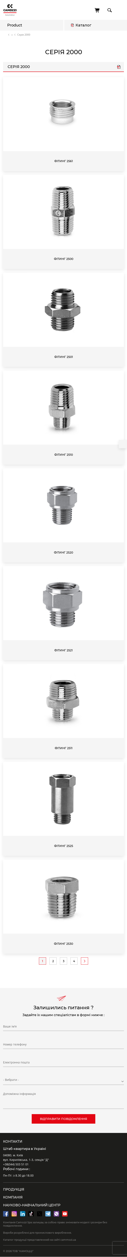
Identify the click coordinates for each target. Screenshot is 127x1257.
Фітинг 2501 (63, 357)
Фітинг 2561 (63, 161)
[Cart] (97, 10)
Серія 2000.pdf (119, 67)
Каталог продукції (12, 34)
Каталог (83, 25)
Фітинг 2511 (63, 748)
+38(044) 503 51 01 (16, 1164)
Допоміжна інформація (19, 1094)
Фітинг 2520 (63, 552)
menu (120, 10)
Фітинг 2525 (63, 846)
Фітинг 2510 (63, 455)
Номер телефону (15, 1044)
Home (5, 34)
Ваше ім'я (10, 1026)
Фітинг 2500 (63, 259)
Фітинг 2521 (63, 650)
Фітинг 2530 (63, 944)
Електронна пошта (16, 1062)
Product (14, 25)
